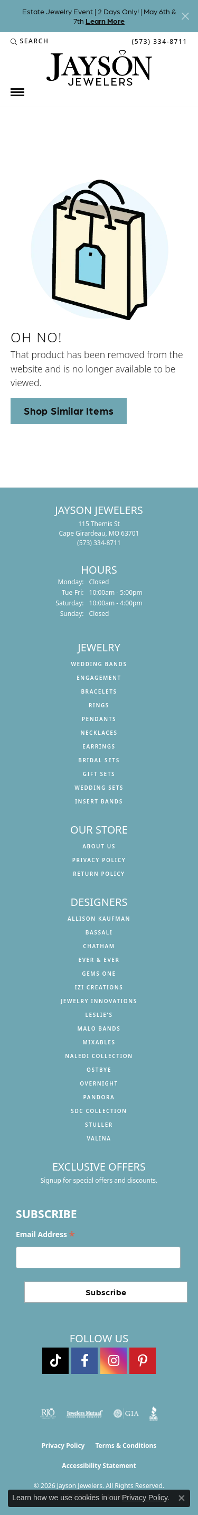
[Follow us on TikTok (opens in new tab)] (55, 1361)
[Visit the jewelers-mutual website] (85, 1414)
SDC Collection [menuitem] (99, 1111)
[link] (158, 41)
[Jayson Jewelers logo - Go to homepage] (99, 68)
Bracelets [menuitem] (99, 691)
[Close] (185, 16)
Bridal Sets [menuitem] (99, 760)
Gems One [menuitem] (99, 973)
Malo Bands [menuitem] (99, 1028)
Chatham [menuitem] (99, 946)
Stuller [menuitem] (99, 1124)
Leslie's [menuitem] (98, 1014)
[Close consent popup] (181, 1498)
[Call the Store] (99, 542)
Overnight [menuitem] (99, 1083)
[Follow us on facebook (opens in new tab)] (84, 1361)
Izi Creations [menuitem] (99, 987)
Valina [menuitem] (99, 1138)
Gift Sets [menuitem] (99, 774)
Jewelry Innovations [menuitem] (99, 1001)
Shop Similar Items (69, 410)
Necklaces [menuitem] (98, 732)
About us (99, 846)
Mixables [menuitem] (98, 1042)
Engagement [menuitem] (99, 677)
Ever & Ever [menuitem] (98, 960)
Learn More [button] (105, 20)
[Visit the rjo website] (48, 1414)
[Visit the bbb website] (153, 1414)
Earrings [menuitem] (98, 746)
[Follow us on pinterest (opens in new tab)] (142, 1361)
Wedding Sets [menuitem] (99, 787)
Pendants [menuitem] (99, 719)
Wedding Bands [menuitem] (99, 664)
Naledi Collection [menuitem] (99, 1056)
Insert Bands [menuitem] (99, 801)
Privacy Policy (99, 860)
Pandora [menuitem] (99, 1097)
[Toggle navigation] (17, 92)
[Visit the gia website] (126, 1414)
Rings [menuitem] (99, 705)
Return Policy (99, 873)
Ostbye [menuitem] (99, 1069)
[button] (30, 41)
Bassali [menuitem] (99, 932)
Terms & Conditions (125, 1445)
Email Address (45, 1234)
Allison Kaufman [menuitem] (99, 918)
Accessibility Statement (99, 1465)
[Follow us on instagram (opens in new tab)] (113, 1361)
